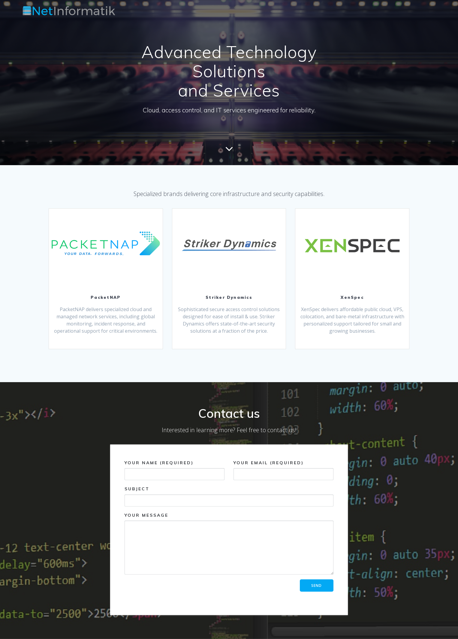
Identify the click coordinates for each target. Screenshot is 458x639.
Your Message (229, 544)
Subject (229, 496)
